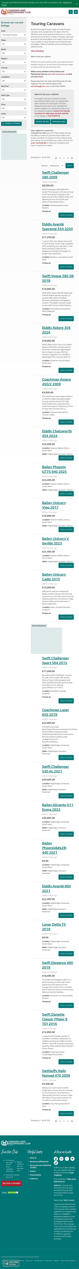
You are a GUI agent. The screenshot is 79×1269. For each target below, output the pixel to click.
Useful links (34, 1153)
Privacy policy (48, 1260)
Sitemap (56, 1260)
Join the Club (9, 1153)
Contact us (34, 1178)
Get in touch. (69, 1200)
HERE (41, 77)
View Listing (66, 215)
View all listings (37, 51)
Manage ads (58, 121)
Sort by (45, 165)
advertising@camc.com (40, 86)
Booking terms (38, 1260)
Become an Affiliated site (39, 1161)
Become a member (11, 1183)
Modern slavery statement (67, 1260)
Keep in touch (62, 1153)
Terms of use (29, 1260)
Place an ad (42, 121)
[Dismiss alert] (76, 4)
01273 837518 (54, 116)
